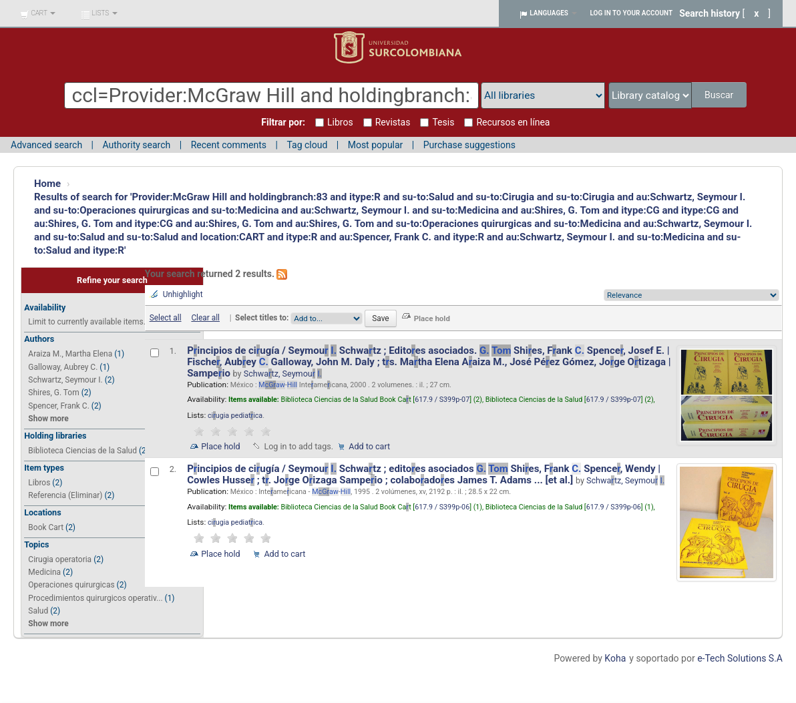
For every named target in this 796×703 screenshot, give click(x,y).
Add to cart (369, 446)
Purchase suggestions (469, 145)
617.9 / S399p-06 (442, 507)
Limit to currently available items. (86, 321)
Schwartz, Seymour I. (65, 380)
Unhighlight (183, 294)
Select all (166, 317)
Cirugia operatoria (59, 559)
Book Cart (45, 527)
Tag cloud (306, 145)
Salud (38, 611)
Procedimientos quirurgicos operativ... (95, 598)
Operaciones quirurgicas (71, 585)
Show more (48, 418)
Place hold (220, 446)
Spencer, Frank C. (58, 406)
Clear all (205, 317)
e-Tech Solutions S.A (740, 658)
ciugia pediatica (235, 415)
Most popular (375, 145)
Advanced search (46, 145)
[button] (37, 13)
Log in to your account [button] (631, 13)
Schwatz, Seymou (283, 374)
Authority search (136, 145)
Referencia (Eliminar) (65, 495)
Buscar (720, 94)
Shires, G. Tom (53, 392)
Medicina (44, 572)
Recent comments (228, 145)
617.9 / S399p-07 (442, 399)
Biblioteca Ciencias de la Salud (82, 450)
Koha (615, 658)
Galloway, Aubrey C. (62, 367)
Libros (39, 482)
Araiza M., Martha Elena (70, 354)
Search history (709, 13)
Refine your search (112, 280)
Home (47, 184)
